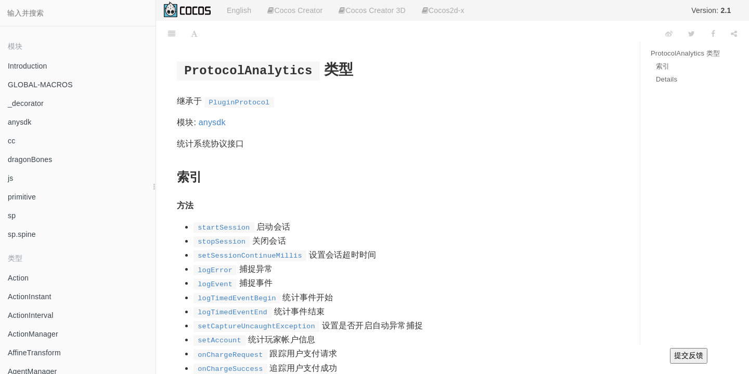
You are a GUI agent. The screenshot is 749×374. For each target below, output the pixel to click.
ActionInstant (29, 296)
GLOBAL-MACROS (40, 85)
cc (11, 141)
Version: (711, 10)
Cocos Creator (294, 10)
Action (18, 278)
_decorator (26, 103)
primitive (22, 197)
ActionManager (33, 334)
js (11, 178)
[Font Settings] (194, 34)
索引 (662, 66)
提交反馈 (688, 355)
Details (666, 79)
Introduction (27, 66)
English (239, 10)
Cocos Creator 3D (372, 10)
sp (12, 215)
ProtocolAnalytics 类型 (685, 53)
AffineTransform (34, 353)
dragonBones (30, 159)
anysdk (20, 122)
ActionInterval (31, 315)
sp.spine (22, 234)
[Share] (734, 34)
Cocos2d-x (443, 10)
